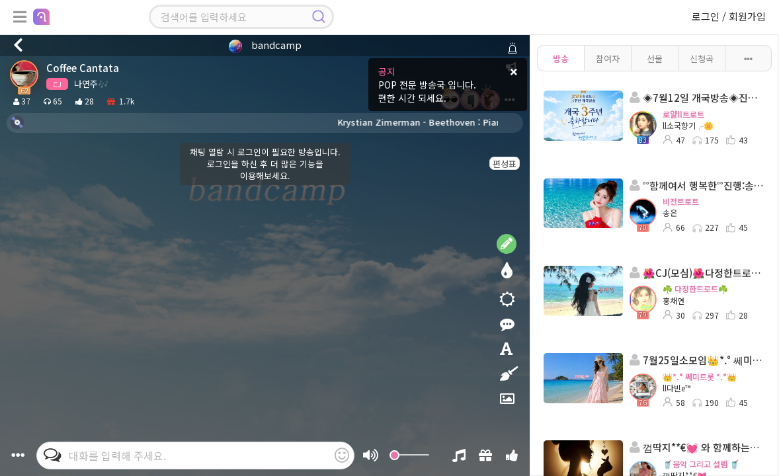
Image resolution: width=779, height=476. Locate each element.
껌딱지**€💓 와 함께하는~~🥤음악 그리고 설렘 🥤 (697, 447)
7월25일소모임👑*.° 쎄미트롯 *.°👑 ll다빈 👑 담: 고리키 (697, 360)
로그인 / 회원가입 (729, 16)
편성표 (504, 163)
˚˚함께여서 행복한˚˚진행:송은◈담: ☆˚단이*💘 (697, 185)
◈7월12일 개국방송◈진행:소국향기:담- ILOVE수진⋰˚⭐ (697, 97)
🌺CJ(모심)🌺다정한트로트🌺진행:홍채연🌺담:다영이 (697, 273)
